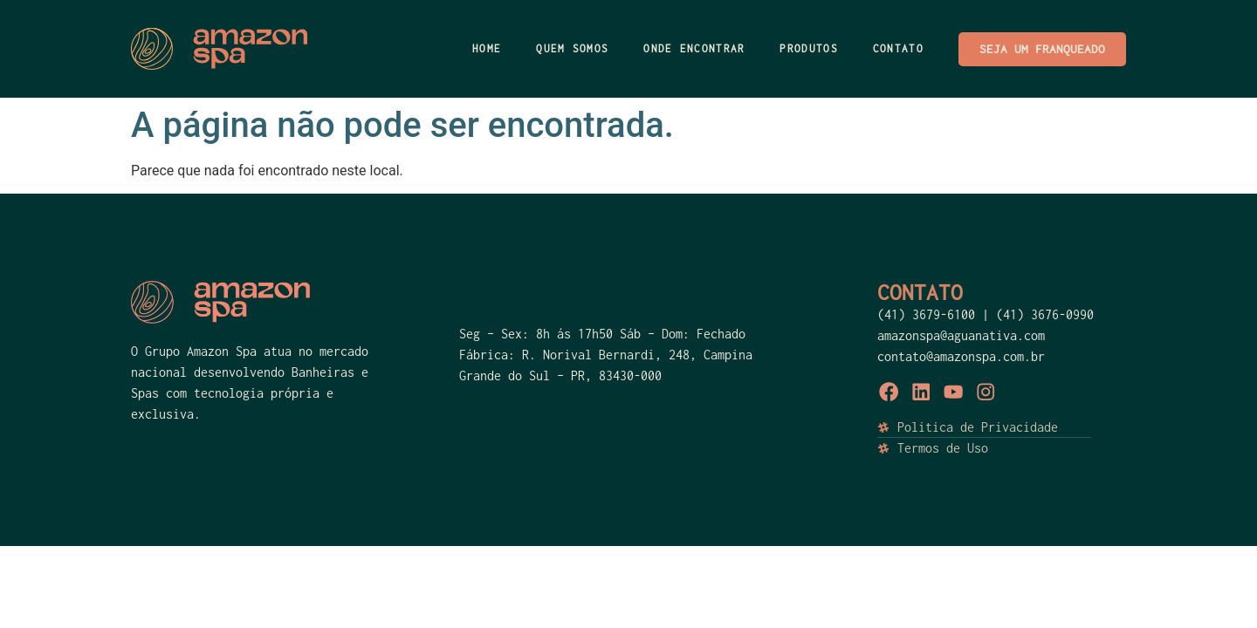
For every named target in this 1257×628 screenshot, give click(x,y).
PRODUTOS (808, 48)
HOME (486, 48)
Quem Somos (572, 48)
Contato (898, 48)
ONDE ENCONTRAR (694, 48)
